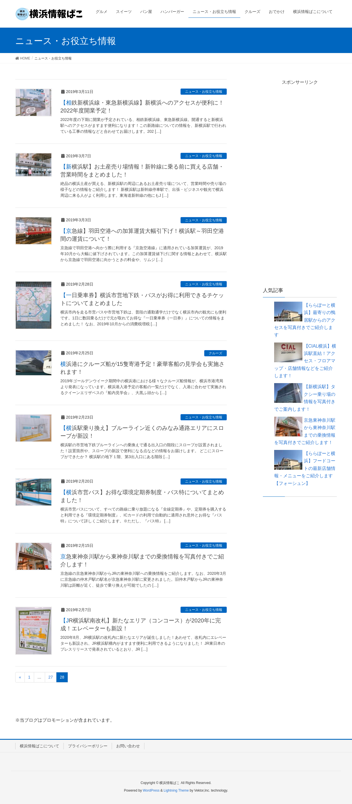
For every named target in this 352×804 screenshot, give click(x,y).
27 (51, 677)
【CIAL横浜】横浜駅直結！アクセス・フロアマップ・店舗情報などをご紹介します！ (305, 361)
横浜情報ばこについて (39, 746)
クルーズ (215, 353)
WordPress (151, 790)
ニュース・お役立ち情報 (203, 92)
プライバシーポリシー (87, 746)
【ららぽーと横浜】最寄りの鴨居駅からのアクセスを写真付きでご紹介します (304, 320)
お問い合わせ (128, 746)
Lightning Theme (176, 790)
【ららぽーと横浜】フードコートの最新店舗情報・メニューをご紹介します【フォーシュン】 (304, 468)
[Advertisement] (300, 186)
